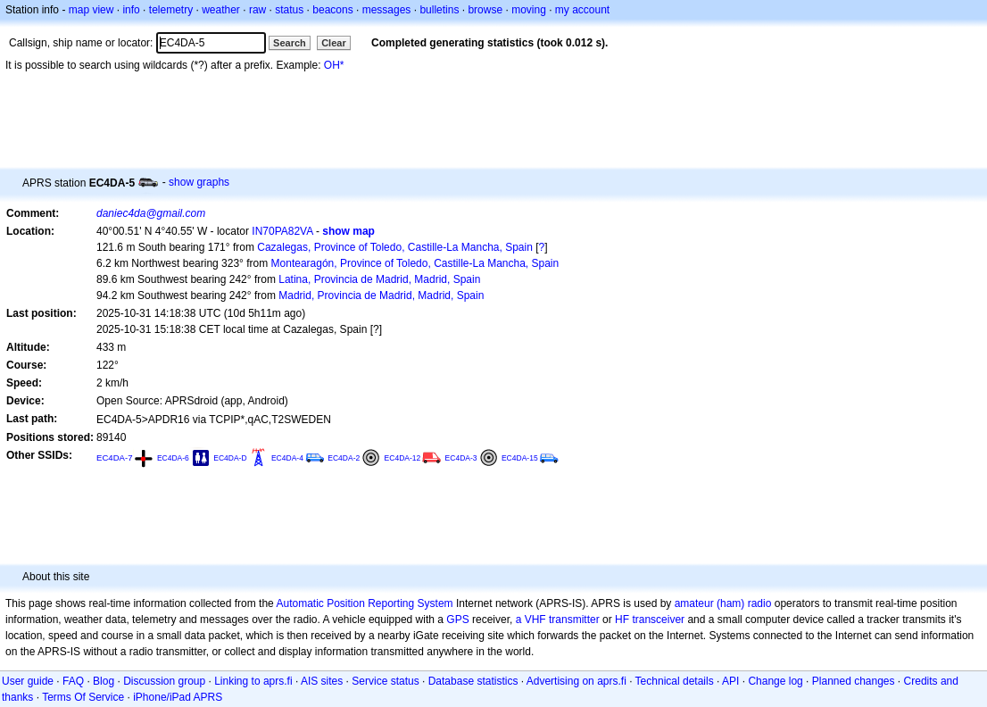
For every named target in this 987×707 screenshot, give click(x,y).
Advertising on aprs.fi (576, 681)
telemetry (171, 10)
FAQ (73, 681)
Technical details (674, 681)
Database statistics (473, 681)
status (289, 10)
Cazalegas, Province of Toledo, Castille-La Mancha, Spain (395, 247)
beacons (332, 10)
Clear (333, 42)
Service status (385, 681)
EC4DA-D (229, 457)
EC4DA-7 (114, 457)
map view (91, 10)
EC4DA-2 (344, 457)
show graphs (199, 182)
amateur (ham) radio (723, 603)
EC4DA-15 (520, 457)
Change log (775, 681)
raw (257, 10)
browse (485, 10)
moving (528, 10)
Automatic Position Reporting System (364, 603)
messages (386, 10)
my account (582, 10)
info (130, 10)
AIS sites (322, 681)
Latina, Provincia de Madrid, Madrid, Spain (379, 279)
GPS (457, 619)
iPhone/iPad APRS (177, 697)
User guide (28, 681)
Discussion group (164, 681)
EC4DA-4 (287, 457)
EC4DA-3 (461, 457)
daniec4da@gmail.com (150, 213)
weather (221, 10)
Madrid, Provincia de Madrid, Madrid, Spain (381, 295)
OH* (334, 65)
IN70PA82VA (282, 231)
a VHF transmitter (558, 619)
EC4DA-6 (173, 457)
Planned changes (853, 681)
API (730, 681)
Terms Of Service (83, 697)
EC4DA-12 (403, 457)
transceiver (658, 619)
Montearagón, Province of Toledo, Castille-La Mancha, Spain (415, 263)
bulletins (439, 10)
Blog (103, 681)
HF (622, 619)
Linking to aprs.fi (253, 681)
